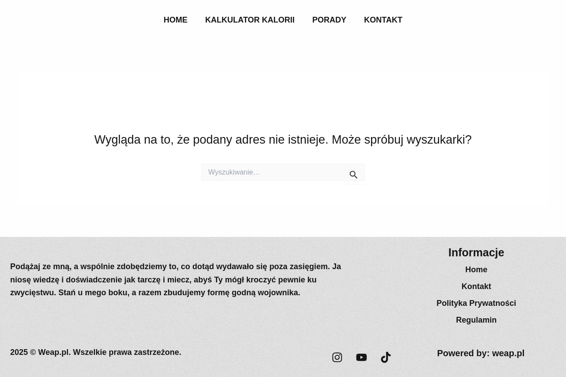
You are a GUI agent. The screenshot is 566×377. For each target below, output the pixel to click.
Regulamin (476, 320)
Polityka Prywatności (476, 303)
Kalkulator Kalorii (249, 19)
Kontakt (383, 19)
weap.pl (508, 353)
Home (175, 19)
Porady (329, 19)
